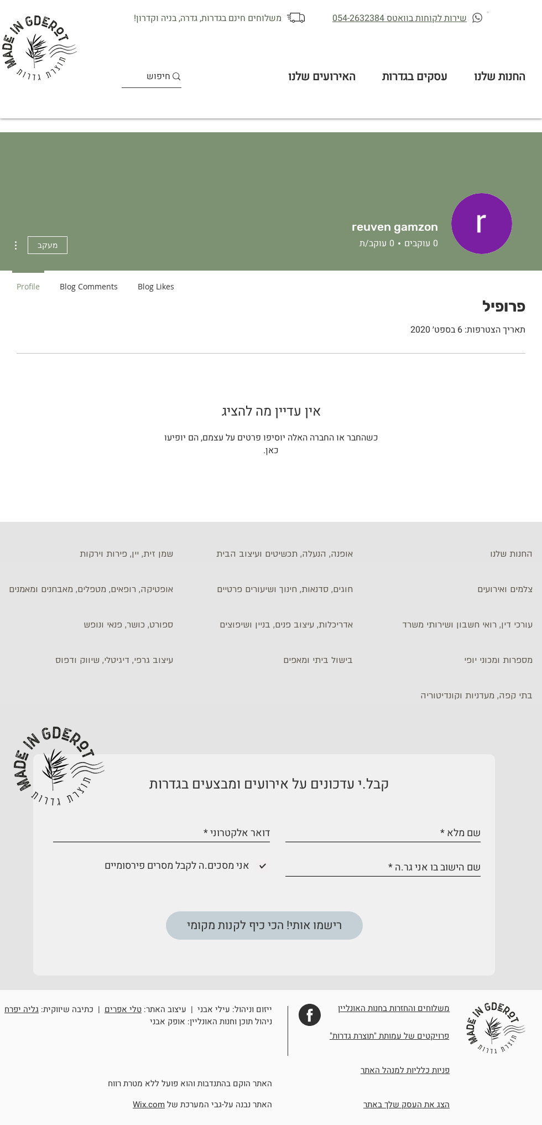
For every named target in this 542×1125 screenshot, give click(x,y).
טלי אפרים (123, 1009)
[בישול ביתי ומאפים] (268, 660)
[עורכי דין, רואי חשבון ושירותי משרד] (448, 625)
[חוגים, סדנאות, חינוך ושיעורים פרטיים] (268, 590)
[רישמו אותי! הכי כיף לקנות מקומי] (264, 925)
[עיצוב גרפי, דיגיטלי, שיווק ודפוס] (88, 660)
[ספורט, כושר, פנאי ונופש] (88, 625)
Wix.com (149, 1104)
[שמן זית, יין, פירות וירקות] (88, 554)
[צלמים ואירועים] (448, 590)
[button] (489, 12)
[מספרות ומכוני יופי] (448, 660)
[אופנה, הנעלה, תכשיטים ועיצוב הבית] (268, 554)
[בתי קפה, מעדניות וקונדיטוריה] (448, 696)
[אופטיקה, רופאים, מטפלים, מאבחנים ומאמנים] (88, 590)
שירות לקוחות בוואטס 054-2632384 (399, 18)
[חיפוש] (159, 76)
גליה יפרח (21, 1009)
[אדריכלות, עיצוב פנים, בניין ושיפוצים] (268, 625)
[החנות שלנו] (448, 554)
